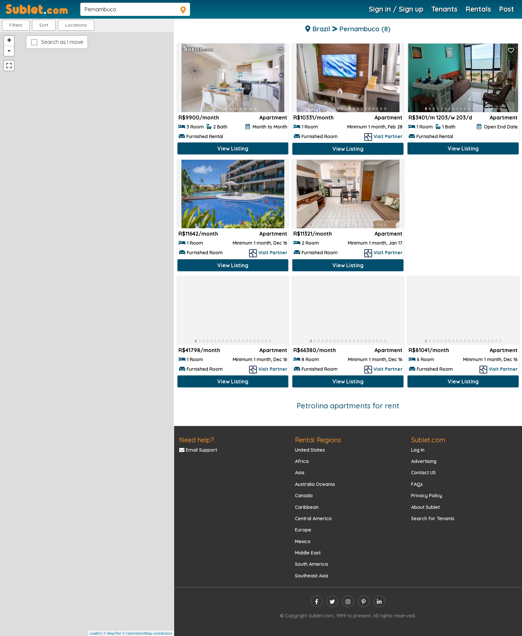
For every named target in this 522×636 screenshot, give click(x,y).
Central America (313, 519)
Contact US (423, 473)
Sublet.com (428, 440)
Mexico (303, 541)
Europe (303, 530)
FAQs (417, 484)
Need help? (196, 440)
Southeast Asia (311, 576)
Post (506, 9)
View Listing (232, 148)
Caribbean (307, 507)
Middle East (308, 553)
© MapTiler (113, 633)
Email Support (198, 450)
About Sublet (425, 507)
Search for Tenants (432, 519)
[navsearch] (135, 9)
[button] (76, 25)
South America (311, 564)
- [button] (9, 51)
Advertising (423, 461)
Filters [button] (15, 25)
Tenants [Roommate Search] (444, 9)
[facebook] (317, 601)
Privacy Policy (426, 496)
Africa (302, 461)
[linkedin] (379, 601)
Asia (299, 473)
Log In (417, 450)
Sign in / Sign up (396, 9)
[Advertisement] (463, 208)
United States (310, 450)
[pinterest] (364, 601)
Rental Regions (318, 440)
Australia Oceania (315, 484)
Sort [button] (43, 25)
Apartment (273, 117)
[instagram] (348, 601)
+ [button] (9, 41)
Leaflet (95, 633)
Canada (304, 496)
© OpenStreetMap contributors (147, 633)
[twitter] (332, 601)
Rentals (478, 9)
